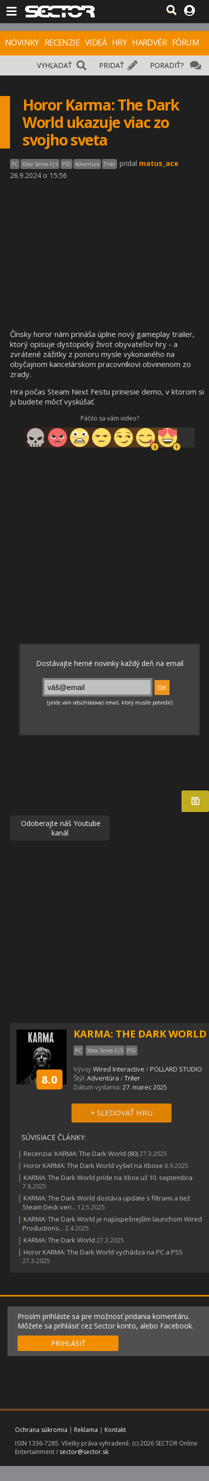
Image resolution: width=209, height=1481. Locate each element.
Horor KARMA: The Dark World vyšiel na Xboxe (93, 1165)
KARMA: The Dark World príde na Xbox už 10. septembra (108, 1177)
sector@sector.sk (84, 1452)
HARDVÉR (149, 42)
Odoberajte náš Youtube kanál (59, 828)
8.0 (50, 1079)
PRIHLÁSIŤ (68, 1343)
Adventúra (103, 1078)
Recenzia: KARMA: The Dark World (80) (81, 1153)
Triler (132, 1078)
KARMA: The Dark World (59, 1240)
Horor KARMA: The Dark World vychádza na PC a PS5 (103, 1252)
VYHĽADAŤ (54, 65)
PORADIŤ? (167, 65)
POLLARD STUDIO (176, 1069)
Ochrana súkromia (41, 1430)
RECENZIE (62, 42)
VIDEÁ (95, 42)
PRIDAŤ (111, 65)
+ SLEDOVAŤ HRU (121, 1113)
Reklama (86, 1430)
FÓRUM (185, 42)
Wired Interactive (118, 1069)
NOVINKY (22, 42)
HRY (119, 42)
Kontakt (115, 1430)
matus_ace (158, 163)
